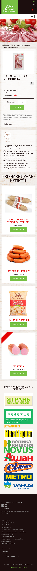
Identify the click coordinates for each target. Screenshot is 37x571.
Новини (4, 514)
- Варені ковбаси (6, 520)
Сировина (5, 508)
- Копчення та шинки (7, 534)
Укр (34, 2)
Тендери (4, 551)
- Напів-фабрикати (6, 541)
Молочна (18, 366)
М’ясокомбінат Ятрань (8, 45)
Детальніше (18, 229)
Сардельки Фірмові (18, 271)
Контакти (5, 548)
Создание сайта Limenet (18, 567)
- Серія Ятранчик (6, 527)
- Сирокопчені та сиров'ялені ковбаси (12, 529)
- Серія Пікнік (5, 525)
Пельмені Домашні (18, 320)
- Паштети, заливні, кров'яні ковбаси (12, 539)
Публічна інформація (10, 556)
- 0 (33, 8)
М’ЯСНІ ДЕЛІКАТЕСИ (23, 45)
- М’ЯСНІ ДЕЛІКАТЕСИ (8, 543)
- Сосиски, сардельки (7, 522)
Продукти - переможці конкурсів (15, 511)
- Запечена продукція (7, 536)
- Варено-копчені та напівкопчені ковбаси (13, 532)
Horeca (4, 554)
